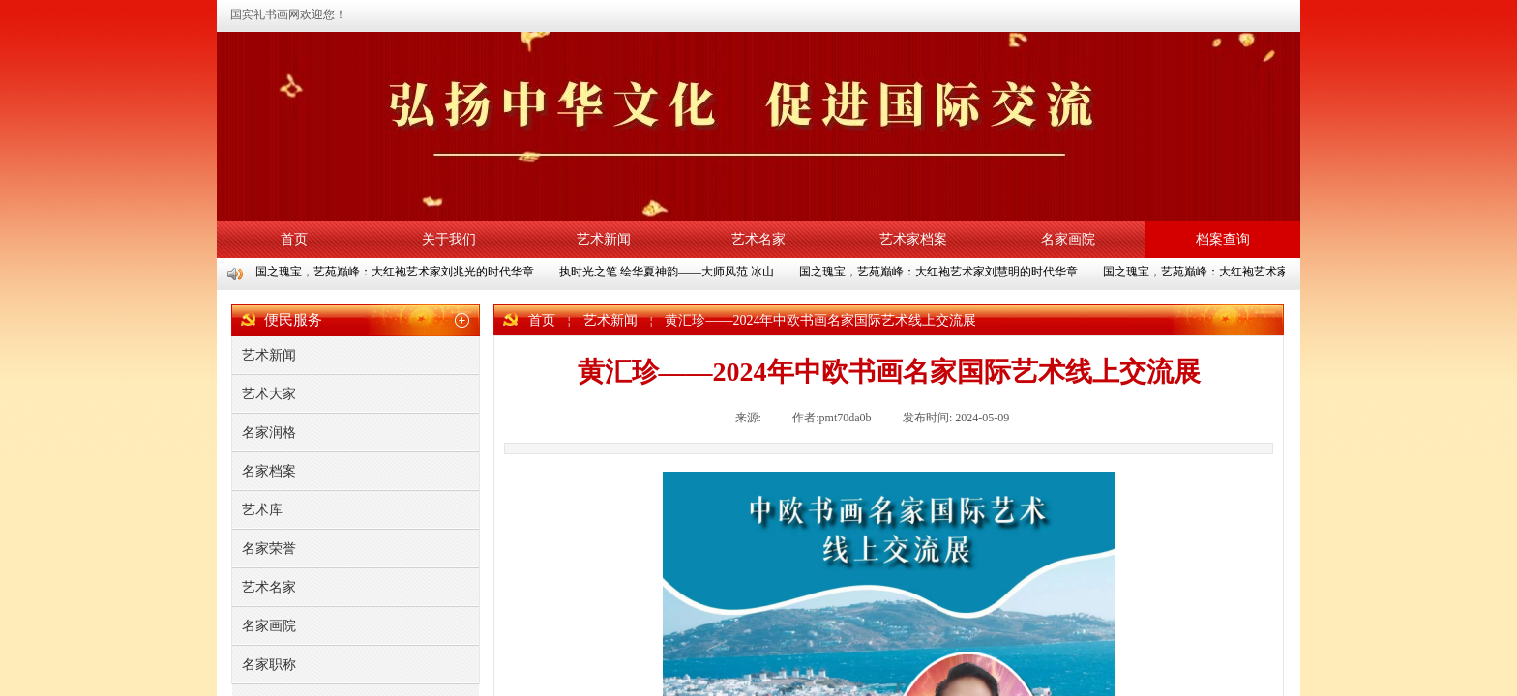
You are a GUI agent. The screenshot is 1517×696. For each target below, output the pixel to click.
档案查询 (1223, 239)
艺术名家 (758, 239)
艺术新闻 (604, 239)
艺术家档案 (913, 239)
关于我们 (449, 239)
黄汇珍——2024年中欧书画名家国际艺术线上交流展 (820, 320)
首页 (294, 239)
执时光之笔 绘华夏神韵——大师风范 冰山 (668, 271)
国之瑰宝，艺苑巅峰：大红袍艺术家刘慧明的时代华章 (940, 271)
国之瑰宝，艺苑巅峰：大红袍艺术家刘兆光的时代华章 (396, 271)
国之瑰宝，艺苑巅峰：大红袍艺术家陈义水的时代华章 (1244, 271)
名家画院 (1068, 239)
